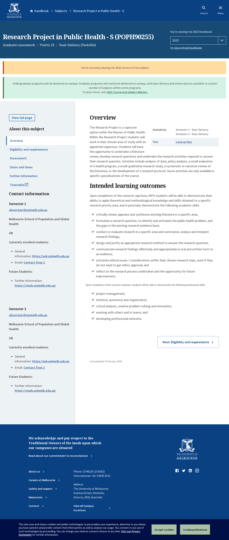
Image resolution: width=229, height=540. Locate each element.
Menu (220, 10)
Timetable (23, 186)
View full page (22, 118)
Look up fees (184, 142)
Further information (23, 176)
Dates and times (21, 167)
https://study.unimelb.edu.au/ (35, 285)
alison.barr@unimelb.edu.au (28, 210)
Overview (16, 141)
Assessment (18, 158)
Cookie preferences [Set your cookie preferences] (195, 529)
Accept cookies (164, 529)
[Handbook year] (198, 40)
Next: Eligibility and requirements (186, 342)
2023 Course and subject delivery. (127, 92)
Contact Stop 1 (34, 262)
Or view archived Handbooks (186, 47)
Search (204, 10)
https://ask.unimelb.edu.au (50, 256)
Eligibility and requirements (29, 149)
